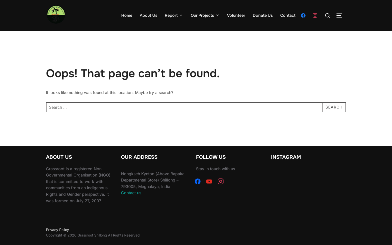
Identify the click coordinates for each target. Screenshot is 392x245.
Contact (288, 15)
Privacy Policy (57, 230)
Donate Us (263, 15)
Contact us (131, 192)
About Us (148, 15)
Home (126, 15)
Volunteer (236, 15)
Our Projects (205, 15)
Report (174, 15)
